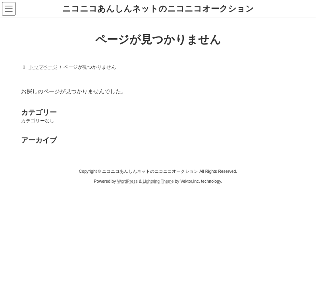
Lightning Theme (158, 180)
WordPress (127, 180)
